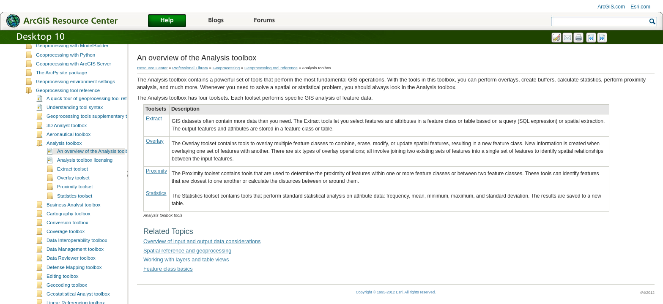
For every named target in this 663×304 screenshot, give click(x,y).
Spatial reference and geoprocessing (187, 250)
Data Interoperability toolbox (77, 256)
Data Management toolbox (75, 265)
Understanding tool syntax (75, 123)
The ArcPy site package (61, 88)
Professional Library (190, 67)
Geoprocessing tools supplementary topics (92, 132)
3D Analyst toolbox (67, 141)
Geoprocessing (226, 67)
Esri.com (640, 7)
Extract (154, 119)
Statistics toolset (74, 211)
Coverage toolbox (66, 247)
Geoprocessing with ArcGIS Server (73, 79)
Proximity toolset (75, 202)
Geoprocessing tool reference (68, 106)
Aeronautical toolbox (68, 150)
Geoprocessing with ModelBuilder (72, 61)
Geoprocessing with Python (65, 70)
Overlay (155, 141)
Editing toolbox (63, 292)
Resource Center (152, 67)
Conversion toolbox (67, 238)
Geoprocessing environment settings (75, 97)
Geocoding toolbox (67, 301)
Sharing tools (50, 52)
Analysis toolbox (64, 159)
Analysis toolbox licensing (84, 176)
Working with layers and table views (186, 259)
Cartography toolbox (68, 229)
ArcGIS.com (611, 7)
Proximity (156, 171)
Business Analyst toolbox (73, 220)
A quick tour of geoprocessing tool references (95, 114)
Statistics (156, 193)
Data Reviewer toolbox (71, 274)
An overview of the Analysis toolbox (95, 167)
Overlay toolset (73, 193)
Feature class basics (168, 269)
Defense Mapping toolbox (74, 283)
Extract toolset (72, 184)
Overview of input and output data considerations (201, 241)
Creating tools (51, 43)
